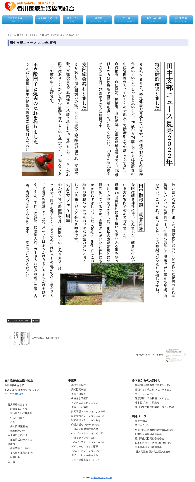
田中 (36, 320)
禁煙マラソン (142, 425)
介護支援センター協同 (83, 437)
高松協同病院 (78, 389)
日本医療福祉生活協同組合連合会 (153, 443)
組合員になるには (17, 435)
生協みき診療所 (79, 398)
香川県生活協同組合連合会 (149, 438)
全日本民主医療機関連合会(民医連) (154, 429)
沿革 (12, 422)
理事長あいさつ (18, 409)
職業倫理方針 (17, 430)
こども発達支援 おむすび (85, 459)
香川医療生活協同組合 (101, 477)
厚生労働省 (141, 421)
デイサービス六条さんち (84, 455)
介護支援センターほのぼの (85, 424)
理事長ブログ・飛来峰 (147, 402)
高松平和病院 (78, 385)
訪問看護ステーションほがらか (88, 416)
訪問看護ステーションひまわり (88, 411)
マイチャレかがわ (144, 394)
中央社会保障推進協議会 (148, 447)
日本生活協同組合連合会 (148, 434)
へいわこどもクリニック (84, 402)
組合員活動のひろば (21, 439)
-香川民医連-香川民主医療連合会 (153, 451)
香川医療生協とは (17, 404)
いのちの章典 (17, 417)
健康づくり (14, 444)
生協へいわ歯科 (79, 407)
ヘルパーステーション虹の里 (87, 433)
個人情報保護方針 (20, 426)
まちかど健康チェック (22, 452)
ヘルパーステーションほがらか (88, 442)
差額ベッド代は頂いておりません (153, 389)
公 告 (11, 461)
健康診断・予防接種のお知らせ (152, 398)
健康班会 (15, 457)
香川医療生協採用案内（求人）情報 (154, 407)
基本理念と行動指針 (21, 413)
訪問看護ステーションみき (85, 420)
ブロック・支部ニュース (19, 320)
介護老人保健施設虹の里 (84, 429)
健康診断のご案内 (20, 448)
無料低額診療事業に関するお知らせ (154, 385)
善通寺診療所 (78, 394)
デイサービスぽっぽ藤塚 (84, 446)
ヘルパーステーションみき (85, 451)
